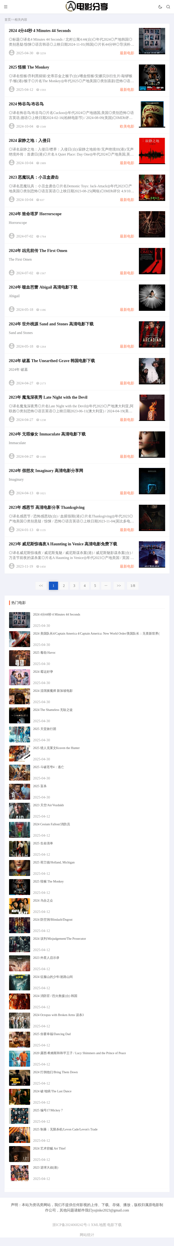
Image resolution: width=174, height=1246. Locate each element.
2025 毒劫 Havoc (44, 661)
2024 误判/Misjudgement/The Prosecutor (59, 947)
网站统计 (87, 1243)
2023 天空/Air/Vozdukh (48, 813)
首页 (8, 19)
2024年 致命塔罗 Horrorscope (35, 217)
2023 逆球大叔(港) (45, 1176)
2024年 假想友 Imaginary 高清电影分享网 (46, 477)
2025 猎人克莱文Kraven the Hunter (56, 756)
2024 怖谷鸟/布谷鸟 (26, 105)
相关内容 (20, 19)
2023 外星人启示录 (46, 966)
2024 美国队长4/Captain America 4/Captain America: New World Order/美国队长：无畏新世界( (96, 642)
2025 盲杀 (40, 794)
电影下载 (114, 1233)
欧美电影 (127, 128)
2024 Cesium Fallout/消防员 (51, 832)
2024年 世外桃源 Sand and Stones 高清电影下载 (51, 328)
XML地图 (98, 1233)
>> (119, 594)
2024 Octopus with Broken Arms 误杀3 (58, 1023)
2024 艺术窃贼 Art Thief (49, 1157)
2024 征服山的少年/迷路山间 (53, 985)
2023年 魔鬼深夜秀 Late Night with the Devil (48, 403)
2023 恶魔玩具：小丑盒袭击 (34, 180)
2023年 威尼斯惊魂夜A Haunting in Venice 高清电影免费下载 (63, 552)
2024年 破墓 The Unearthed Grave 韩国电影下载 (52, 366)
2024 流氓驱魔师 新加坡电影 (53, 699)
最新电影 (127, 53)
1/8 (132, 594)
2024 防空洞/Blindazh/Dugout (52, 928)
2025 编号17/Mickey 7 (48, 1118)
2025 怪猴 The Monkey (29, 68)
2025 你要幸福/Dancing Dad (52, 1042)
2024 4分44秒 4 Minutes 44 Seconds (40, 31)
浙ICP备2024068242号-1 (71, 1233)
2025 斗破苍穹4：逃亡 (48, 775)
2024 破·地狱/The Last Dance (52, 1099)
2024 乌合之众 (43, 909)
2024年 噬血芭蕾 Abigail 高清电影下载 (43, 291)
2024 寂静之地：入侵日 (30, 142)
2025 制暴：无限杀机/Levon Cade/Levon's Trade (65, 1138)
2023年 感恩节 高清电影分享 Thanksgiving (47, 515)
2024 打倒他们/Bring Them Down (55, 1080)
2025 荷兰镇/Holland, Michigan (54, 871)
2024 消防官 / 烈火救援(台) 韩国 (55, 1004)
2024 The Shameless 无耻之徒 (53, 718)
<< (41, 594)
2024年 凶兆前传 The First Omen (38, 254)
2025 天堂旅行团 (44, 737)
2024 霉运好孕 (43, 680)
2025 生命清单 (43, 851)
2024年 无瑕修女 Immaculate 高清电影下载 (47, 440)
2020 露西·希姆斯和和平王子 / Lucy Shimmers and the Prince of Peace (79, 1061)
